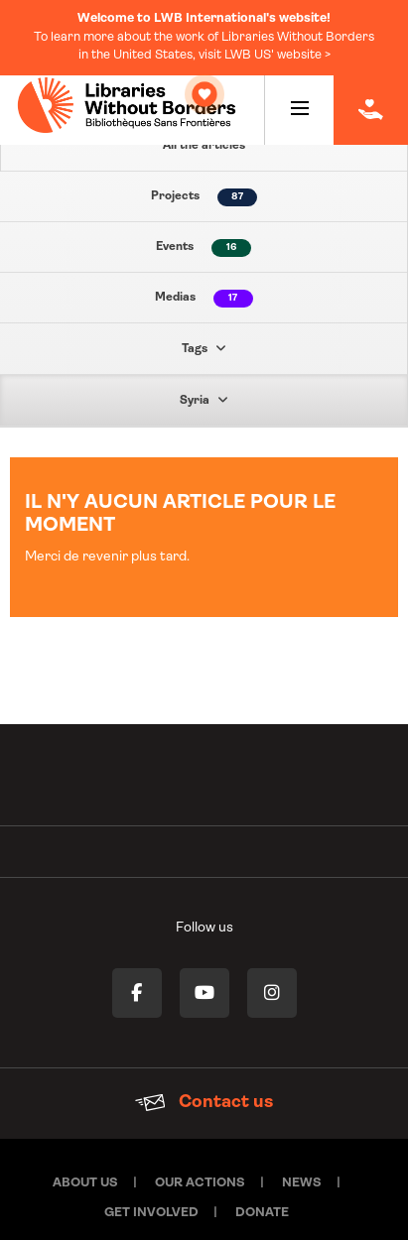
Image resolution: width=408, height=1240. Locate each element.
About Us (85, 1165)
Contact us (204, 1084)
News (302, 1165)
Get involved (151, 1194)
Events (203, 248)
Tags (204, 348)
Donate (262, 1194)
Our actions (200, 1165)
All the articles (204, 146)
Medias (204, 299)
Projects (204, 197)
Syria (204, 400)
